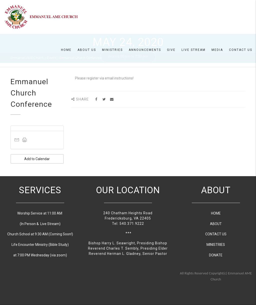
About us (87, 50)
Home (66, 50)
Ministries (112, 50)
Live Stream (194, 50)
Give (171, 50)
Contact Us (240, 50)
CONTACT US (215, 234)
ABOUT (216, 224)
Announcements (145, 50)
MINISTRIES (215, 245)
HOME (216, 213)
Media (217, 50)
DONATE (215, 255)
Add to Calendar (37, 159)
